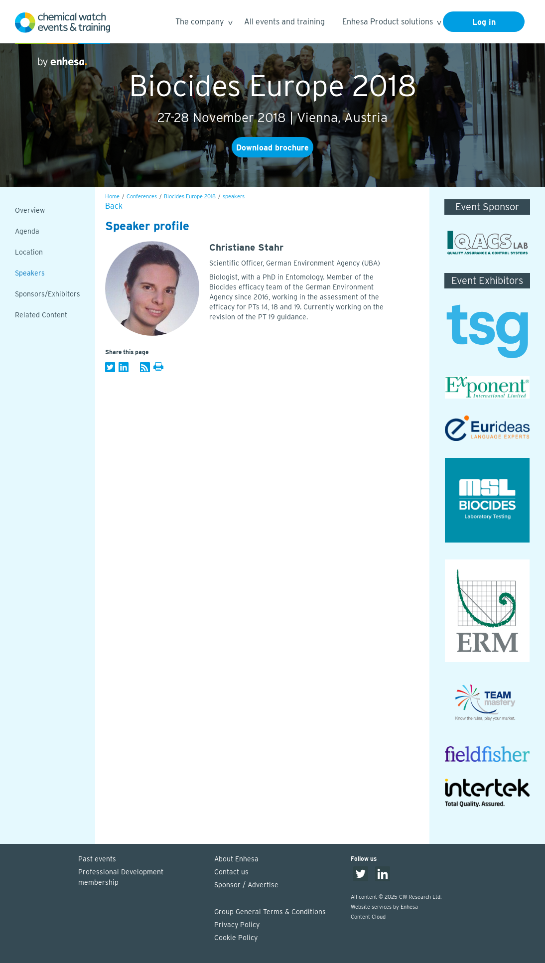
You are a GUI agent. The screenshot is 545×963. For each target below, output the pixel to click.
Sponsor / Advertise (246, 885)
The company (203, 23)
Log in (484, 22)
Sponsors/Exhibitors (47, 294)
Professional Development (141, 878)
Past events (97, 859)
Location (29, 252)
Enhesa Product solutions (391, 23)
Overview (30, 210)
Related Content (41, 315)
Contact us (231, 872)
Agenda (27, 231)
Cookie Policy (236, 938)
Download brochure (272, 147)
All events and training (284, 21)
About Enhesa (236, 859)
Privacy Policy (237, 925)
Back (114, 206)
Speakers (30, 273)
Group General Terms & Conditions (270, 912)
